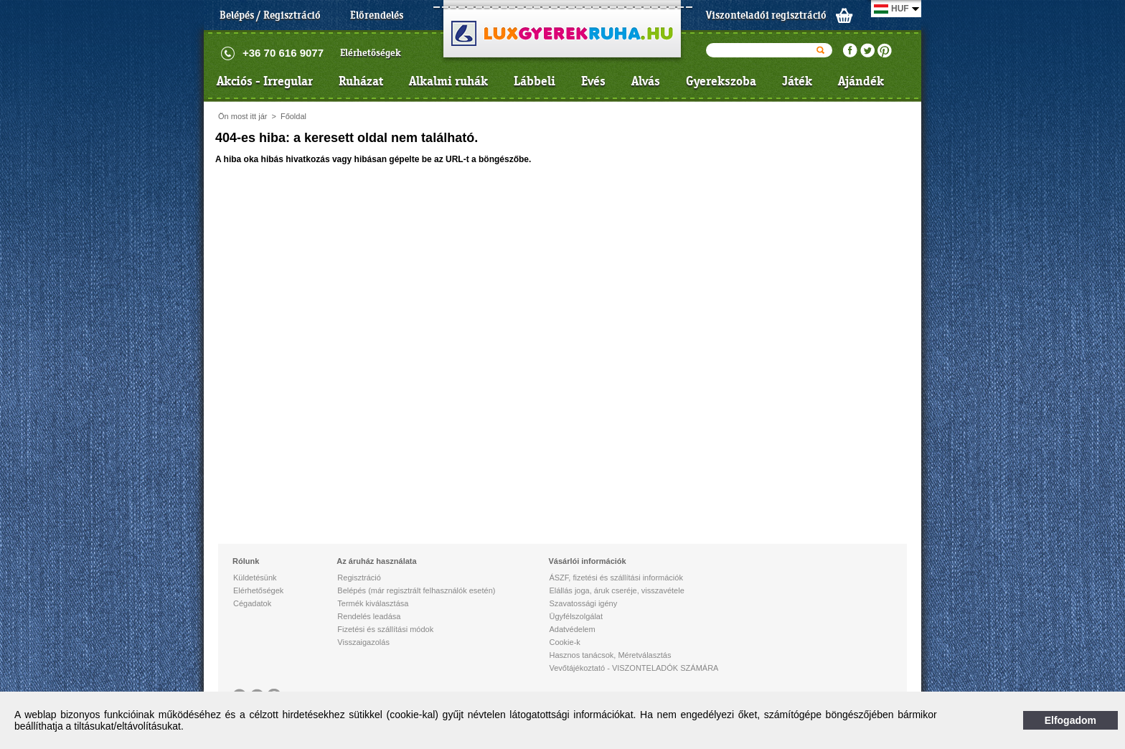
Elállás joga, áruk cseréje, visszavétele (616, 590)
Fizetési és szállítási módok (385, 629)
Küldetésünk (255, 577)
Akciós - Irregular (265, 81)
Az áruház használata (376, 561)
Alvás (645, 81)
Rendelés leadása (368, 616)
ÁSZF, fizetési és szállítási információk (615, 577)
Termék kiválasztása (372, 603)
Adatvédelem (572, 629)
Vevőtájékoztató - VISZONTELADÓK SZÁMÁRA (633, 668)
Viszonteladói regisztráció (766, 15)
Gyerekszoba (721, 81)
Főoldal (293, 116)
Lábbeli (534, 81)
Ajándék (861, 81)
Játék (797, 81)
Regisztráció (359, 577)
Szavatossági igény (583, 603)
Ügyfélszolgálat (576, 616)
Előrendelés (376, 15)
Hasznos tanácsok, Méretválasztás (610, 655)
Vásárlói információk (587, 561)
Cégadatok (252, 603)
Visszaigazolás (363, 642)
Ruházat (361, 81)
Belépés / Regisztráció (270, 15)
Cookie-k (564, 642)
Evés (593, 81)
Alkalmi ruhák (448, 81)
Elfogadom (1070, 720)
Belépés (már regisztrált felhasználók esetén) (416, 590)
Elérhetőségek (370, 53)
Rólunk (245, 561)
